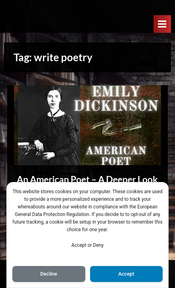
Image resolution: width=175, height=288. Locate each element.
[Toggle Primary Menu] (162, 23)
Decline (48, 274)
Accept (126, 274)
